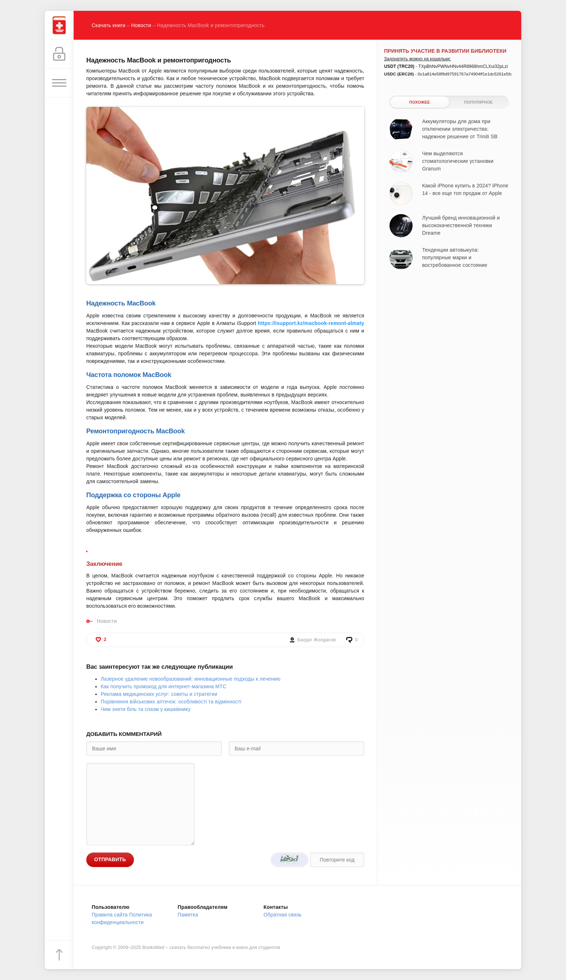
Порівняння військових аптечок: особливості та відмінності (171, 701)
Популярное (478, 102)
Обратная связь (283, 915)
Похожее (419, 102)
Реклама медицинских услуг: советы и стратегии (159, 694)
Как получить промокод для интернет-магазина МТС (163, 686)
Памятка (188, 915)
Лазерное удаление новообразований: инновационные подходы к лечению (190, 679)
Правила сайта (110, 915)
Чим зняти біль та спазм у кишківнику (146, 709)
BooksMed (153, 947)
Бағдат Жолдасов (316, 639)
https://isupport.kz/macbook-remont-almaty (311, 323)
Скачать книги (108, 25)
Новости (141, 25)
